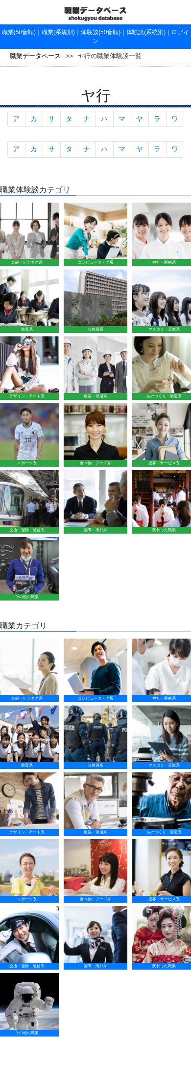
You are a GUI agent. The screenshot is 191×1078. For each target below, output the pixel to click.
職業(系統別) (58, 32)
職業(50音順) (19, 32)
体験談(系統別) (146, 32)
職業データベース (35, 56)
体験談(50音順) (100, 32)
